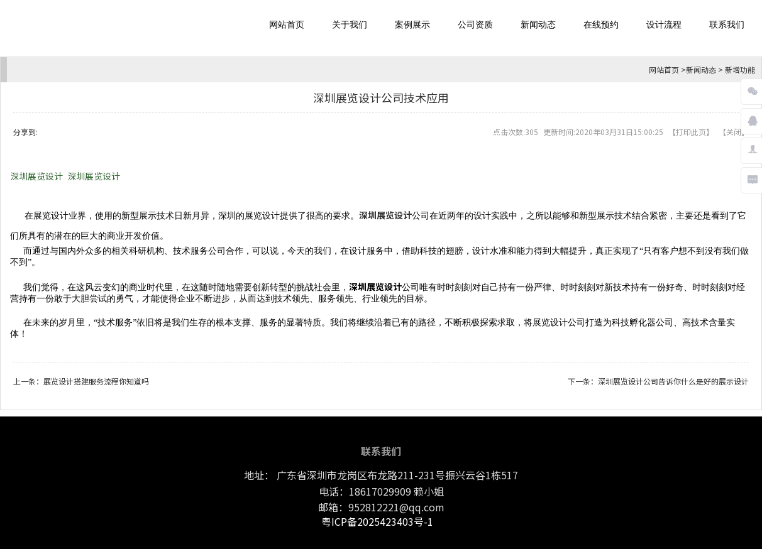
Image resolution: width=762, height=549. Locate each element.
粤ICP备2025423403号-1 (377, 521)
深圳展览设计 (36, 176)
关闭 (733, 131)
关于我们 (349, 25)
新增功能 (740, 69)
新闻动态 (538, 25)
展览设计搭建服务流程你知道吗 (96, 381)
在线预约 (601, 25)
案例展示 (412, 25)
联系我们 (726, 25)
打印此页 (691, 131)
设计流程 (664, 25)
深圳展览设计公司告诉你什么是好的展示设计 (673, 381)
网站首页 (286, 25)
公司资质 (475, 25)
